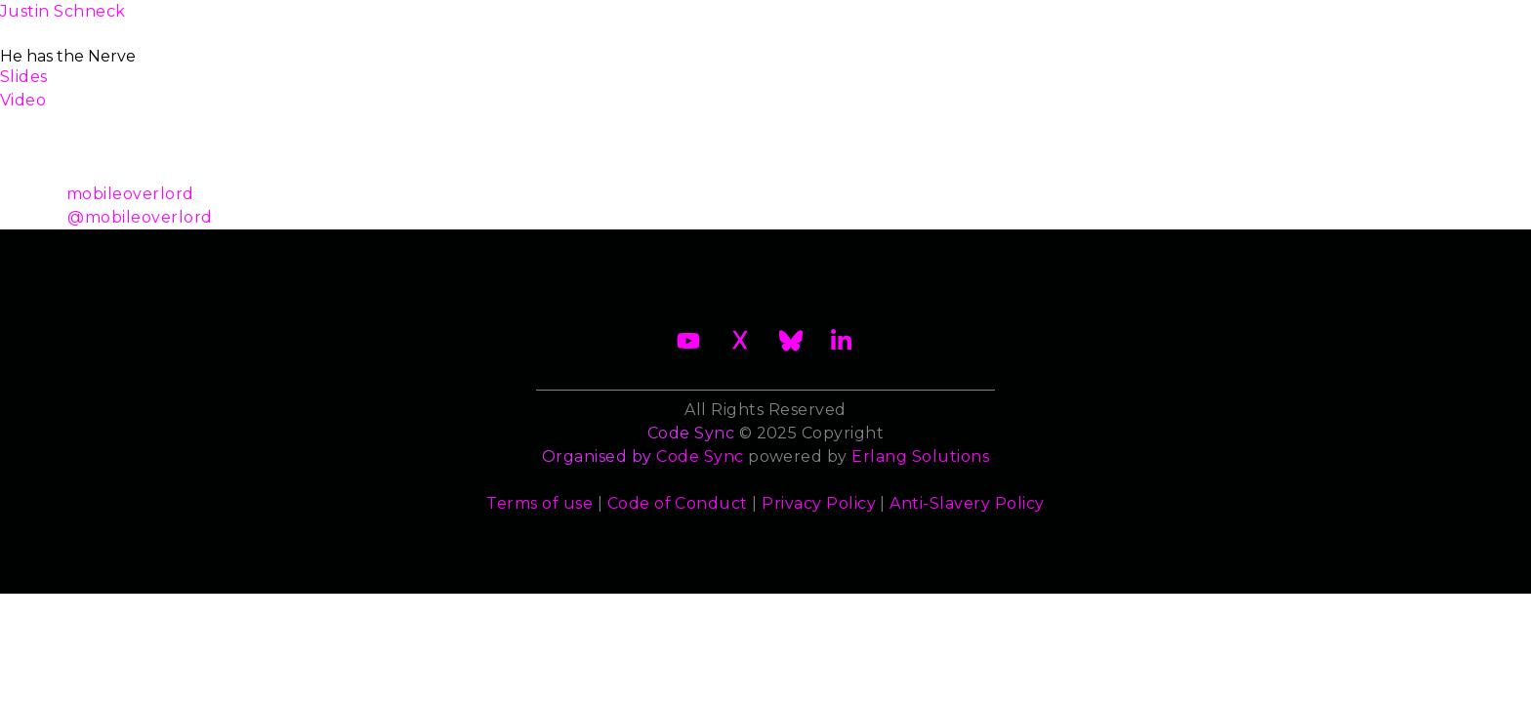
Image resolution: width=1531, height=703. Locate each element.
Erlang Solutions (920, 456)
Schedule (748, 23)
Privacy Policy (819, 503)
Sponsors (1067, 23)
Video (23, 100)
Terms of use (539, 503)
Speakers (858, 23)
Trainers (962, 23)
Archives (1280, 23)
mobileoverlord (130, 194)
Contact (1172, 23)
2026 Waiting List (411, 23)
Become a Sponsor (597, 23)
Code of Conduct (677, 503)
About (273, 23)
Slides (24, 76)
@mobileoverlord (139, 217)
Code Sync (699, 456)
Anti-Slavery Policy (967, 503)
